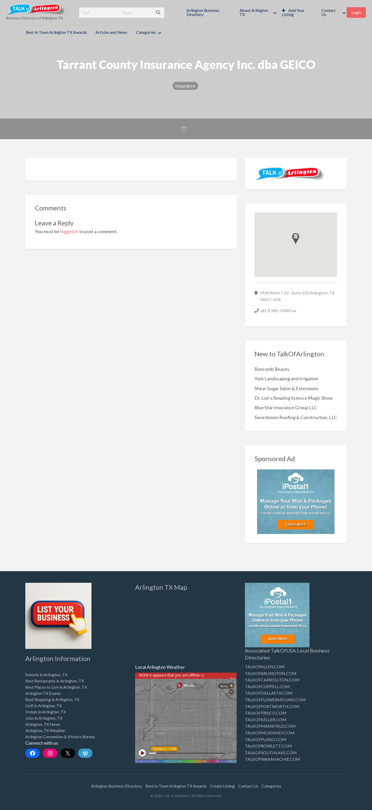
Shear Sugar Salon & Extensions (286, 388)
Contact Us (328, 12)
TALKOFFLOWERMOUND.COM (275, 699)
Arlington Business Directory (203, 12)
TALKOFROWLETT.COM (268, 745)
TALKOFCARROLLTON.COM (272, 679)
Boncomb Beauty (271, 369)
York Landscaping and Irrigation (286, 378)
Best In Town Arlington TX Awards (56, 32)
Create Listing (222, 785)
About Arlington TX (253, 12)
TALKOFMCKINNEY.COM (270, 732)
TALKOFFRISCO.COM (265, 712)
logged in (69, 231)
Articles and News (111, 32)
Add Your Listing (293, 12)
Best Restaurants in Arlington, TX (54, 680)
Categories (146, 32)
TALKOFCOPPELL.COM (267, 686)
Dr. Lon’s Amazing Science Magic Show (293, 398)
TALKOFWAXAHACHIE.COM (272, 759)
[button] (295, 239)
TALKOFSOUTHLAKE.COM (271, 752)
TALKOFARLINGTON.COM (270, 673)
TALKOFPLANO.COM (265, 739)
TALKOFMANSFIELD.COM (270, 726)
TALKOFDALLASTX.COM (268, 692)
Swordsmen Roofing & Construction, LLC (295, 417)
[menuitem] (208, 12)
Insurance (185, 86)
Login (356, 12)
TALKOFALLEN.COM (264, 666)
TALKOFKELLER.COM (265, 719)
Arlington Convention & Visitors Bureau (60, 736)
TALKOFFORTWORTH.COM (272, 706)
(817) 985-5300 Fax (278, 310)
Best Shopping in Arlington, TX (52, 699)
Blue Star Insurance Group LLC (285, 407)
